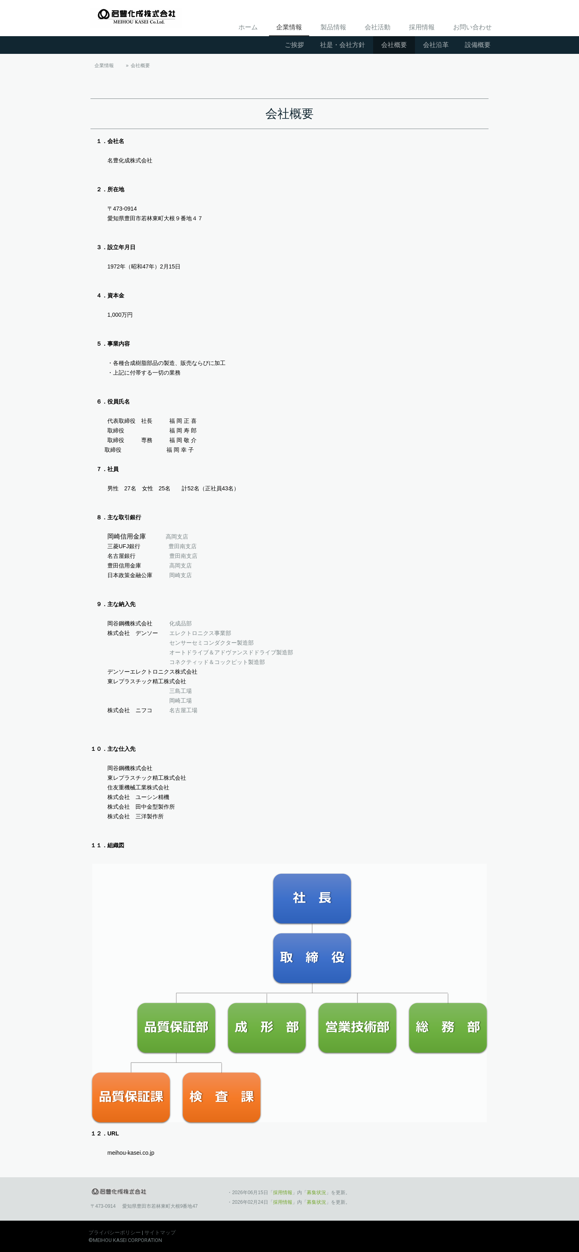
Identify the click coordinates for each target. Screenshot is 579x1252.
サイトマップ (160, 1232)
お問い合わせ (472, 27)
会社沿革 (436, 44)
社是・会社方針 (342, 44)
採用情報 (422, 27)
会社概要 (394, 44)
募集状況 (316, 1192)
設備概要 (478, 44)
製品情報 (333, 27)
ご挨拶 (294, 44)
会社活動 (377, 27)
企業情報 (289, 27)
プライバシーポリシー (114, 1232)
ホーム (248, 27)
